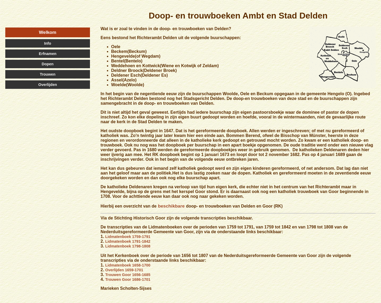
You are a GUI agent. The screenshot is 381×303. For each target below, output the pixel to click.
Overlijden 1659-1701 (124, 270)
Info (47, 43)
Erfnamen (47, 54)
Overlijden (47, 84)
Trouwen (47, 74)
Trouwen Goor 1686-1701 (127, 279)
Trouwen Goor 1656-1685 (127, 275)
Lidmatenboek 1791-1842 (127, 241)
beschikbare (171, 206)
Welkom (47, 32)
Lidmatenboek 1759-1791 (127, 237)
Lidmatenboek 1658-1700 (127, 265)
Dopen (48, 64)
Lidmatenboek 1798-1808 (127, 246)
